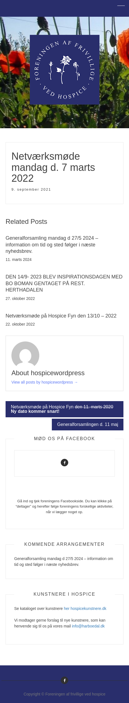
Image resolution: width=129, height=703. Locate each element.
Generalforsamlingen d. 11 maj (87, 424)
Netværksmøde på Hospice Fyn (62, 409)
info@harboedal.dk (88, 626)
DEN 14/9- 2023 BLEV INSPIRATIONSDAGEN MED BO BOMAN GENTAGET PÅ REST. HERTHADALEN (64, 283)
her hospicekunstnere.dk (85, 608)
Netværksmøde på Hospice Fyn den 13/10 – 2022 (61, 316)
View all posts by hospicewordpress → (44, 382)
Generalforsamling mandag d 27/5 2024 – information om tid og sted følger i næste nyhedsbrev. (52, 244)
